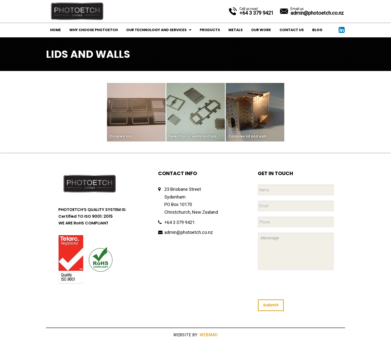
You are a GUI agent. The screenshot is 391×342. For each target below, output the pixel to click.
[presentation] (296, 284)
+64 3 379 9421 (179, 222)
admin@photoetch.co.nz (188, 232)
